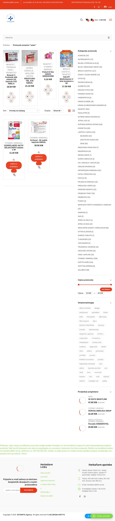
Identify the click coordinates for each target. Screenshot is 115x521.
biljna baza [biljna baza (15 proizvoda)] (102, 317)
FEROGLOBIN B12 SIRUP (99, 411)
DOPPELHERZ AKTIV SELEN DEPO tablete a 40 (13, 147)
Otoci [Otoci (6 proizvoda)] (81, 351)
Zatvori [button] (24, 454)
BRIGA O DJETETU (85, 71)
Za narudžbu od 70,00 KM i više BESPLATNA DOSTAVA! (43, 2)
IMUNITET (10, 65)
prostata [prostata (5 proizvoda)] (100, 359)
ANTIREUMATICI (84, 59)
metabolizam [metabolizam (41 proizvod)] (83, 342)
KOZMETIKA (82, 128)
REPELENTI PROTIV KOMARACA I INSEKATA (94, 205)
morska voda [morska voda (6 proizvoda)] (96, 342)
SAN (79, 216)
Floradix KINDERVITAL (98, 424)
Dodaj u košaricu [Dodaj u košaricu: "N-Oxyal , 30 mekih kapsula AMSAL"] (39, 158)
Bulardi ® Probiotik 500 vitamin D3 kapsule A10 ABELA (11, 79)
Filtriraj (106, 289)
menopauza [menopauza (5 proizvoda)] (96, 338)
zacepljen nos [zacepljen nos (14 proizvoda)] (93, 381)
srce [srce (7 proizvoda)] (105, 368)
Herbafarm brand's (84, 94)
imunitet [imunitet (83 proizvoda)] (82, 329)
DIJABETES (82, 86)
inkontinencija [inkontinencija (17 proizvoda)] (93, 329)
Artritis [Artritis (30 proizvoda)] (105, 312)
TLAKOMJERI (83, 239)
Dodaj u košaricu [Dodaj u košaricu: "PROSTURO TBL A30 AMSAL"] (27, 96)
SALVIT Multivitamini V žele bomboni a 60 (66, 80)
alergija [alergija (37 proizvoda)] (97, 308)
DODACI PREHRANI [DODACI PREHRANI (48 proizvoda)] (86, 325)
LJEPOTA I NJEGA (84, 132)
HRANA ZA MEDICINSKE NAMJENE (91, 105)
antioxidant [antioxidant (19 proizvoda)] (95, 312)
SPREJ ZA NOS (83, 224)
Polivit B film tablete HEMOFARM (48, 74)
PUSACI (81, 201)
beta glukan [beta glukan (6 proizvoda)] (91, 317)
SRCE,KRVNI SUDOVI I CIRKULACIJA (91, 228)
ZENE (82, 143)
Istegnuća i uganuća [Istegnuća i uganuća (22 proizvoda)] (86, 334)
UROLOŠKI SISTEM (85, 251)
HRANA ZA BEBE (84, 101)
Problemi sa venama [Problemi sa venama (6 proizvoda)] (86, 359)
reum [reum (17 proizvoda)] (101, 364)
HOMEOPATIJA (83, 98)
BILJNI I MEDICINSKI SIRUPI (88, 67)
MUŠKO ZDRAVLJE (85, 159)
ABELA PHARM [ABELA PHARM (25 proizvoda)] (85, 308)
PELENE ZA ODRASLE (86, 182)
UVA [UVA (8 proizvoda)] (90, 377)
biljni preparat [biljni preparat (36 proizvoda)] (84, 321)
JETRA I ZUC (82, 120)
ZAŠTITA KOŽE (83, 262)
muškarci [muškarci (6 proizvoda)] (82, 347)
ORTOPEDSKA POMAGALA (88, 170)
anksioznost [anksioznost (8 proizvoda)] (83, 312)
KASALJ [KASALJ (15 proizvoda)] (100, 334)
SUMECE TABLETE (85, 235)
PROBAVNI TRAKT (85, 193)
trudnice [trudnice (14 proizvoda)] (82, 377)
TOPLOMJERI (83, 243)
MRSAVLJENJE (83, 155)
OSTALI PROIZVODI (85, 174)
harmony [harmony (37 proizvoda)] (101, 325)
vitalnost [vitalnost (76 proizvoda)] (106, 377)
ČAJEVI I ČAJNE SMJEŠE (87, 75)
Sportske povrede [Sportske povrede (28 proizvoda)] (94, 368)
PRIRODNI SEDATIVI (85, 189)
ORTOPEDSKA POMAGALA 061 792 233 (85, 2)
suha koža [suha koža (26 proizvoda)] (98, 372)
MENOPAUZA (83, 151)
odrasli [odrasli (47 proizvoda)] (103, 347)
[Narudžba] (23, 111)
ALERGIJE (82, 55)
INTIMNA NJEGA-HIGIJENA (88, 117)
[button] (101, 516)
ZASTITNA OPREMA (85, 266)
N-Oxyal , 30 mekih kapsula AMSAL (38, 141)
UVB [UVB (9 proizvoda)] (97, 377)
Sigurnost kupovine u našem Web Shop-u (48, 484)
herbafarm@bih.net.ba (11, 2)
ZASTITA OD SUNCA (87, 140)
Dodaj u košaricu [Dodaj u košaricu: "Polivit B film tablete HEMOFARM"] (46, 90)
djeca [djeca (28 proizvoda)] (94, 321)
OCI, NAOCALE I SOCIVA (87, 163)
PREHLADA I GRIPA (85, 186)
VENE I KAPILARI (84, 254)
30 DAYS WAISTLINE (97, 399)
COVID (80, 78)
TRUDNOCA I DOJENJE (86, 247)
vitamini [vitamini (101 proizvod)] (82, 381)
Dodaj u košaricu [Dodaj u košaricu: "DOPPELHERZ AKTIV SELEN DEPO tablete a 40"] (14, 165)
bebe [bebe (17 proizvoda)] (81, 317)
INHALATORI (82, 113)
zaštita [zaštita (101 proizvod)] (104, 381)
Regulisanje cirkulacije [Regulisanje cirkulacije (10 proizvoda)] (87, 364)
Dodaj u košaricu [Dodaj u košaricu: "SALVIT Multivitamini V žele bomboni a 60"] (64, 97)
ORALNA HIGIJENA (85, 166)
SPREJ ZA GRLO (84, 220)
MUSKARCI (84, 136)
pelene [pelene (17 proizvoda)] (89, 351)
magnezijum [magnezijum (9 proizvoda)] (83, 338)
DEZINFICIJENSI (84, 82)
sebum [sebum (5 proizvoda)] (81, 368)
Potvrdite (28, 490)
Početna (6, 45)
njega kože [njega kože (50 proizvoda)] (93, 347)
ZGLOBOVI (82, 270)
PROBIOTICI (11, 73)
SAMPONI (81, 212)
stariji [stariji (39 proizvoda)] (81, 372)
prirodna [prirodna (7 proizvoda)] (92, 355)
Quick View (11, 94)
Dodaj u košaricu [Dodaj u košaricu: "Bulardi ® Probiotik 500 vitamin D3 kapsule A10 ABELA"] (9, 97)
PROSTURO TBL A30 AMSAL (29, 81)
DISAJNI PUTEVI (84, 90)
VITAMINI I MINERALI (14, 143)
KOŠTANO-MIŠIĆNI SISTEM (88, 124)
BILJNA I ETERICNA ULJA (87, 63)
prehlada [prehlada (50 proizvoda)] (82, 355)
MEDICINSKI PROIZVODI (87, 147)
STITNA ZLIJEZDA (84, 232)
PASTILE (81, 178)
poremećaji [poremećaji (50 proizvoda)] (99, 351)
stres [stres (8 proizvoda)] (88, 372)
